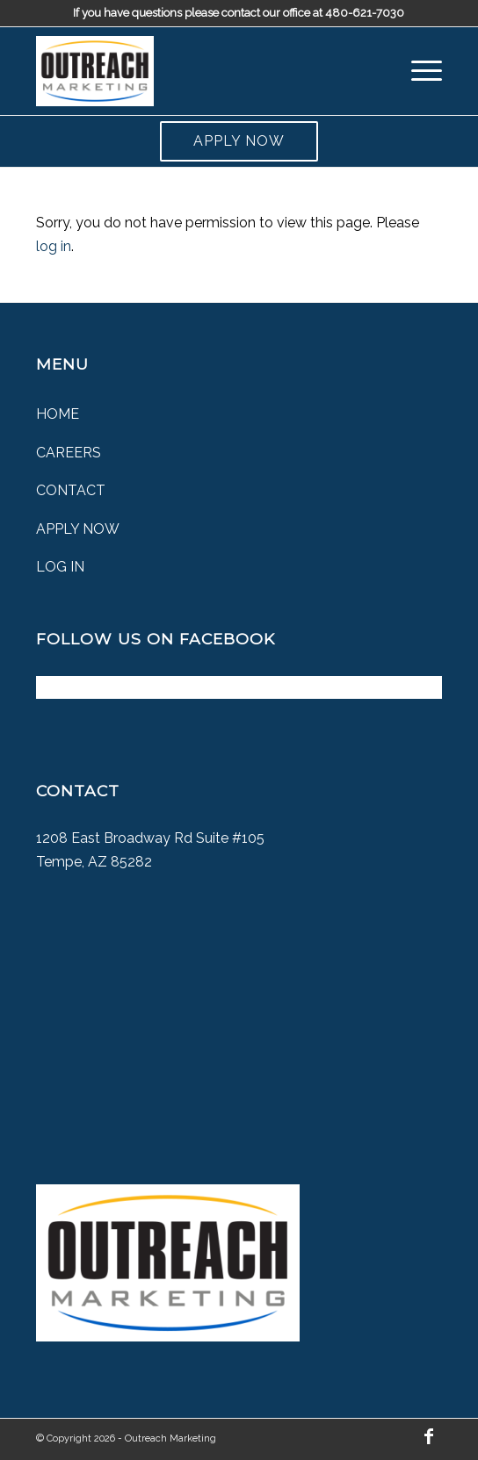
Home (57, 414)
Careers (68, 452)
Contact (70, 490)
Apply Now (239, 141)
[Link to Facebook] (429, 1436)
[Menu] (418, 71)
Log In (60, 566)
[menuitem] (418, 71)
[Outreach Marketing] (198, 71)
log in (53, 246)
